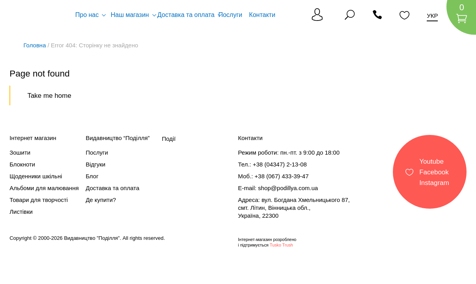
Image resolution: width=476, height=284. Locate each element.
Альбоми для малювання (44, 188)
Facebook (434, 171)
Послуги (230, 14)
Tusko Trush (281, 245)
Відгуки (95, 164)
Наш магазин (130, 14)
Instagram (434, 182)
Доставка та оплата (185, 14)
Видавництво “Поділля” (117, 138)
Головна (35, 45)
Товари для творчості (38, 199)
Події (169, 138)
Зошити (19, 152)
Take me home (49, 95)
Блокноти (22, 164)
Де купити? (101, 199)
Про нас (87, 14)
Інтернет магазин (32, 138)
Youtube (431, 161)
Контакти (262, 14)
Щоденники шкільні (35, 176)
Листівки (21, 211)
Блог (92, 176)
